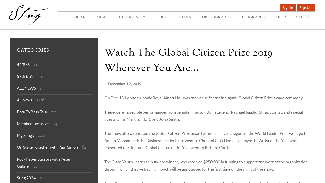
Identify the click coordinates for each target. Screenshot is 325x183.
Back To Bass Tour (32, 112)
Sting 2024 (26, 178)
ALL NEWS (26, 88)
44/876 (23, 64)
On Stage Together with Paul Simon (47, 147)
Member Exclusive (33, 123)
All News (24, 100)
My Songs (25, 135)
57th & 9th (26, 76)
